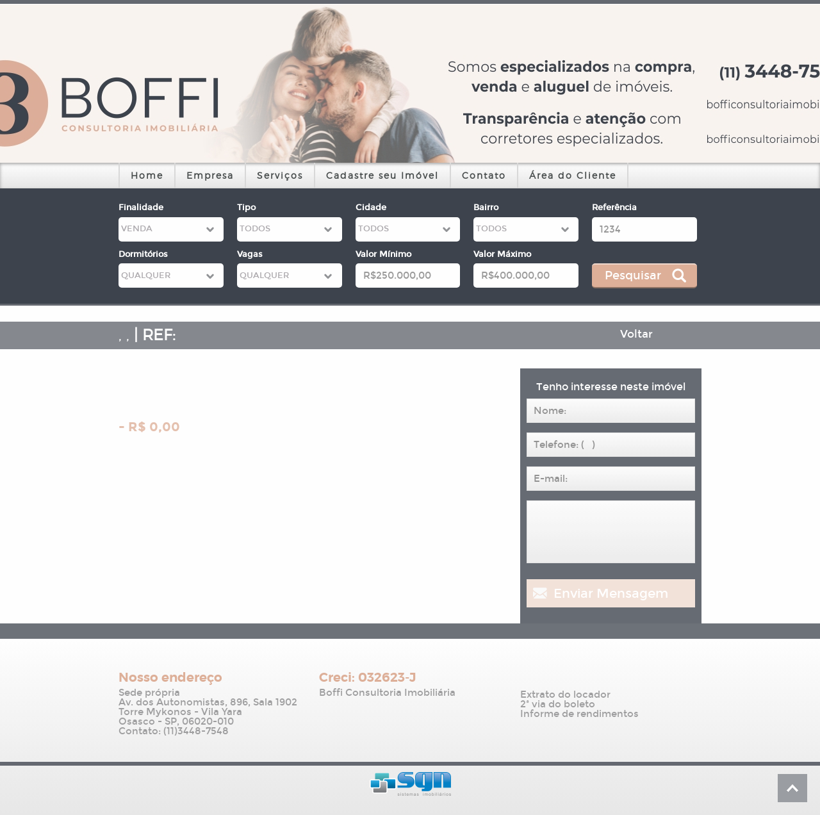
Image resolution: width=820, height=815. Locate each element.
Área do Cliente (572, 175)
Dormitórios (143, 254)
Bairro (485, 207)
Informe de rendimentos (579, 714)
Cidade (371, 207)
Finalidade (141, 207)
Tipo (246, 207)
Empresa (210, 175)
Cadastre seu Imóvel (382, 175)
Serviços (280, 175)
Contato (484, 175)
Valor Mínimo (383, 254)
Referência (614, 207)
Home (147, 175)
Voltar (636, 334)
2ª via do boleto (557, 704)
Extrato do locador (565, 695)
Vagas (250, 254)
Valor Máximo (502, 254)
